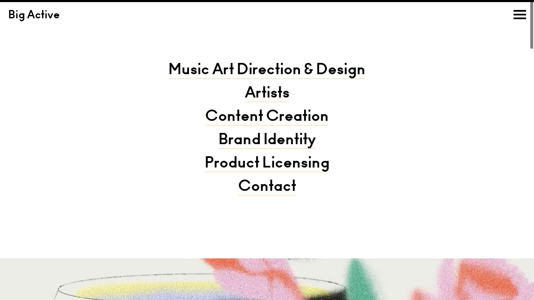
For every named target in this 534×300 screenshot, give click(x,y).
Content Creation (267, 117)
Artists (267, 94)
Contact (267, 187)
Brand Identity (267, 140)
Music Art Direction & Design (267, 70)
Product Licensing (267, 164)
